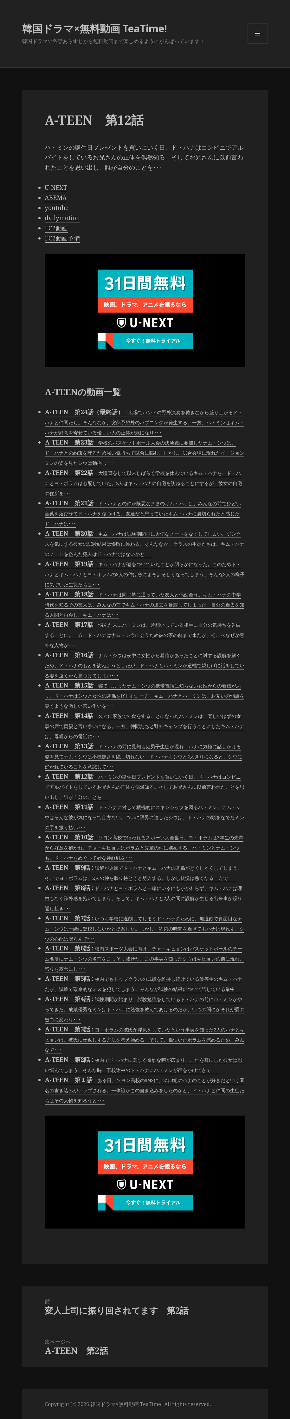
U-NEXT (56, 188)
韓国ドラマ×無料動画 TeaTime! (94, 28)
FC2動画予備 (62, 238)
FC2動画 (56, 228)
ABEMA (56, 198)
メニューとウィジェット (257, 43)
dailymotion (62, 218)
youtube (56, 208)
